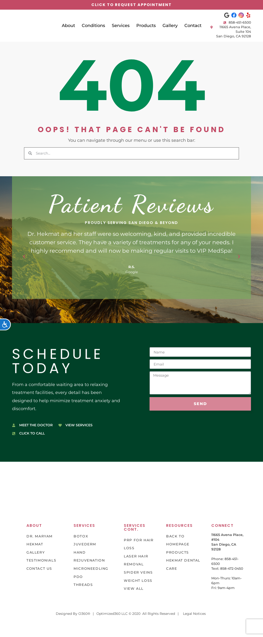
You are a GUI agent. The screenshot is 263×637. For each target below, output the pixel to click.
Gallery (170, 25)
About (68, 25)
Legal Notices (194, 613)
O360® (84, 613)
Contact (192, 25)
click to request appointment (131, 4)
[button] (24, 256)
